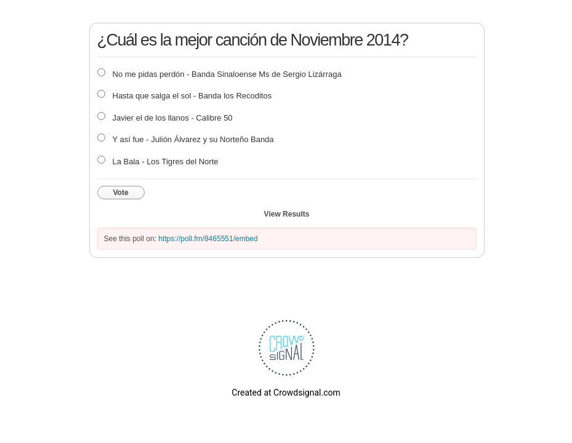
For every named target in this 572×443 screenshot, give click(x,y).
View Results (287, 214)
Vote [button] (121, 192)
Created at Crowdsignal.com (286, 392)
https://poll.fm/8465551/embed (207, 238)
